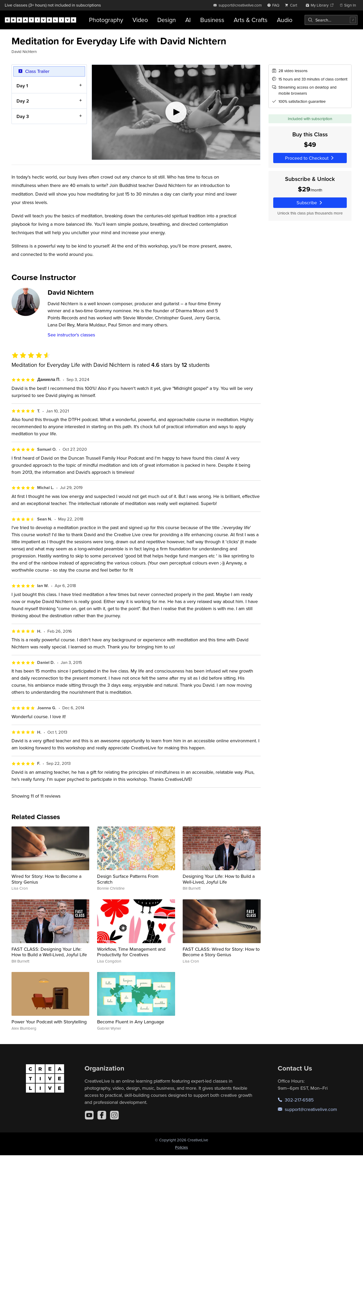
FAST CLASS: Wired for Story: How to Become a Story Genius (221, 952)
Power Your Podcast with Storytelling (49, 1021)
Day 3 (22, 116)
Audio (284, 19)
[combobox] (331, 20)
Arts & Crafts (250, 19)
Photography (106, 19)
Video (140, 19)
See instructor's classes (71, 334)
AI (188, 19)
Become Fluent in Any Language (130, 1021)
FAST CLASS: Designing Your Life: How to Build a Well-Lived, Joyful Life (49, 952)
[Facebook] (102, 1115)
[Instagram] (114, 1115)
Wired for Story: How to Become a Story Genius (46, 879)
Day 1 (22, 85)
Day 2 (22, 101)
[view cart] (292, 5)
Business (212, 19)
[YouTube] (89, 1115)
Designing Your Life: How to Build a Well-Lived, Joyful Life (219, 879)
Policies (181, 1147)
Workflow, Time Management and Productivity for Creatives (131, 952)
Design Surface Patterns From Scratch (128, 879)
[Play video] (176, 112)
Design (166, 19)
